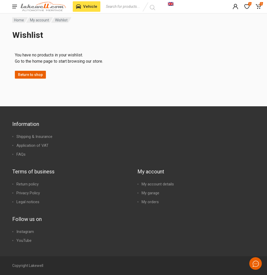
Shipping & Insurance (34, 136)
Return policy (27, 184)
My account (39, 20)
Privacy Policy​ (28, 193)
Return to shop (30, 75)
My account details (158, 184)
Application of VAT (32, 145)
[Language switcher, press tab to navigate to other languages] (197, 3)
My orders (150, 202)
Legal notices (27, 202)
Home (19, 20)
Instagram (25, 231)
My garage (150, 193)
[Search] (152, 7)
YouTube (24, 240)
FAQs (21, 154)
